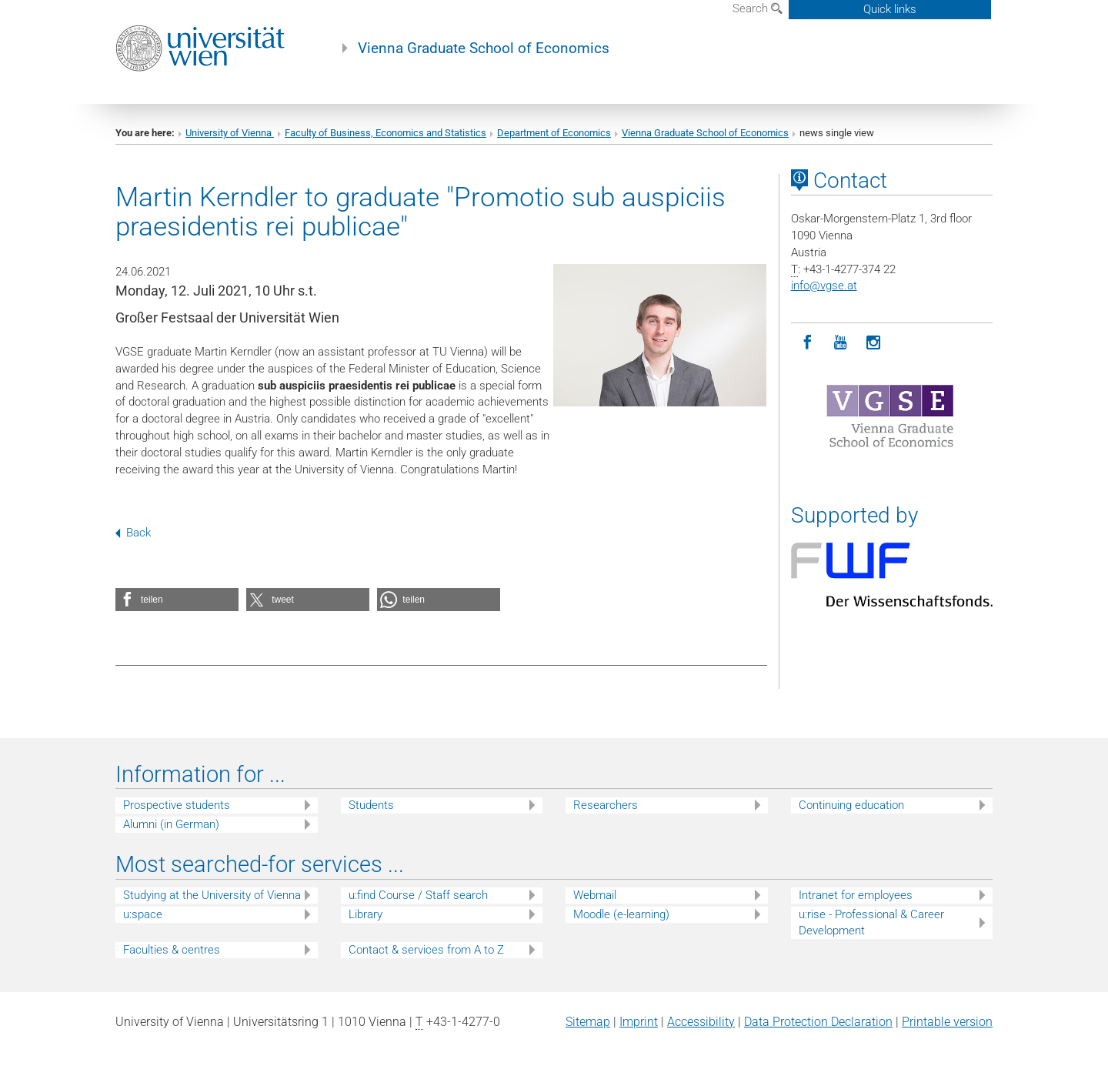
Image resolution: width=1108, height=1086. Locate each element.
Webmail (594, 895)
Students (371, 805)
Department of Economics (554, 133)
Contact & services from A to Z (426, 950)
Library (365, 914)
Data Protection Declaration (818, 1021)
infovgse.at (824, 285)
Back (133, 533)
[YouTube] (840, 342)
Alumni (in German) (171, 824)
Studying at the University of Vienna (212, 895)
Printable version (947, 1021)
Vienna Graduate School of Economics (483, 48)
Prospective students (176, 805)
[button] (177, 599)
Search (758, 8)
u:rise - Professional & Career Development (871, 922)
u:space (142, 914)
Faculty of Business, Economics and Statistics (385, 133)
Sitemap (588, 1021)
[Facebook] (807, 342)
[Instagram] (873, 342)
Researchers (605, 805)
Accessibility (701, 1021)
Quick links (889, 9)
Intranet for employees (856, 895)
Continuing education (851, 805)
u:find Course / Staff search (418, 895)
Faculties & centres (171, 950)
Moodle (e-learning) (621, 914)
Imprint (638, 1021)
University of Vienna (229, 133)
